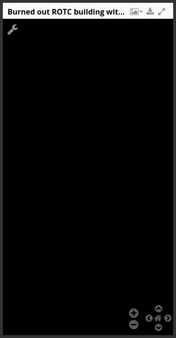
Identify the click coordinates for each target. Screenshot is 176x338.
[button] (136, 14)
